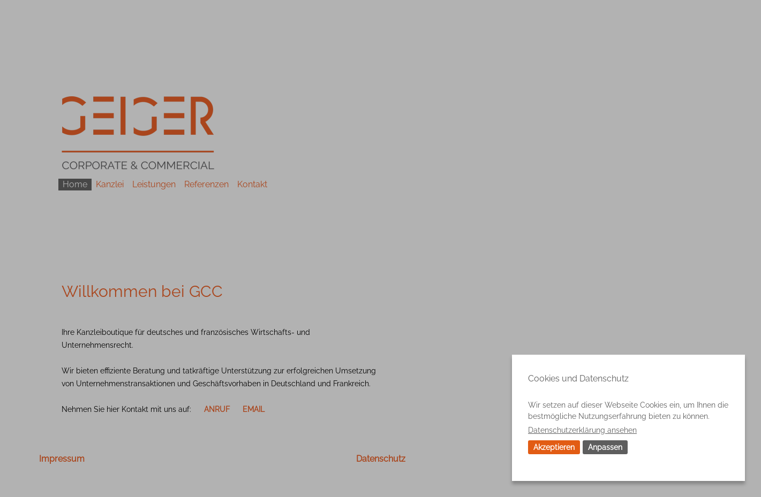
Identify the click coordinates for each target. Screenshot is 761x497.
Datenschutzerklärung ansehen (582, 430)
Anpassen (605, 447)
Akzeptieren (554, 447)
